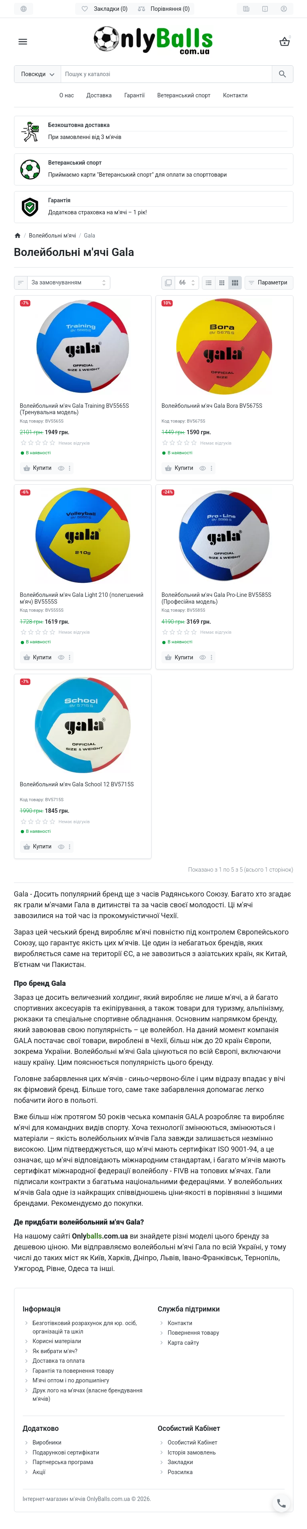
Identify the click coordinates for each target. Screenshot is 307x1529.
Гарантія (59, 200)
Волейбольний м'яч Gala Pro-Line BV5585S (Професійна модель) (216, 598)
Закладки (180, 1462)
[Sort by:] (68, 283)
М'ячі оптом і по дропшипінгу (71, 1380)
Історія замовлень (192, 1452)
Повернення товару (193, 1333)
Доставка (99, 95)
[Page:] (187, 283)
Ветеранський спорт (184, 95)
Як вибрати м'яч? (55, 1351)
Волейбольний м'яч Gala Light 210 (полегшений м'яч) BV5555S (82, 598)
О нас (67, 95)
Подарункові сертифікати (66, 1452)
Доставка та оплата (59, 1361)
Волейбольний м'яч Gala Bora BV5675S (211, 406)
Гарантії (134, 95)
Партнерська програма (63, 1462)
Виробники (47, 1442)
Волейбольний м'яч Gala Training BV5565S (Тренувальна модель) (74, 409)
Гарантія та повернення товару (73, 1371)
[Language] (23, 9)
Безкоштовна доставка (79, 125)
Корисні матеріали (57, 1341)
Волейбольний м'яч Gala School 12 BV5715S (77, 784)
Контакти (235, 95)
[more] (70, 468)
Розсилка (180, 1472)
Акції (39, 1472)
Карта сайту (183, 1343)
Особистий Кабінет (192, 1442)
